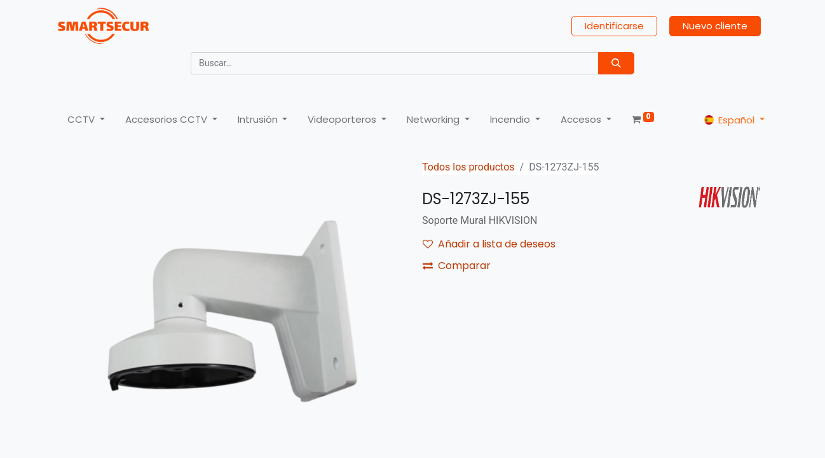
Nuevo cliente (715, 25)
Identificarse (614, 25)
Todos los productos (468, 167)
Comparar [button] (457, 265)
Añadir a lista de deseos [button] (489, 244)
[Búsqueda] (616, 63)
